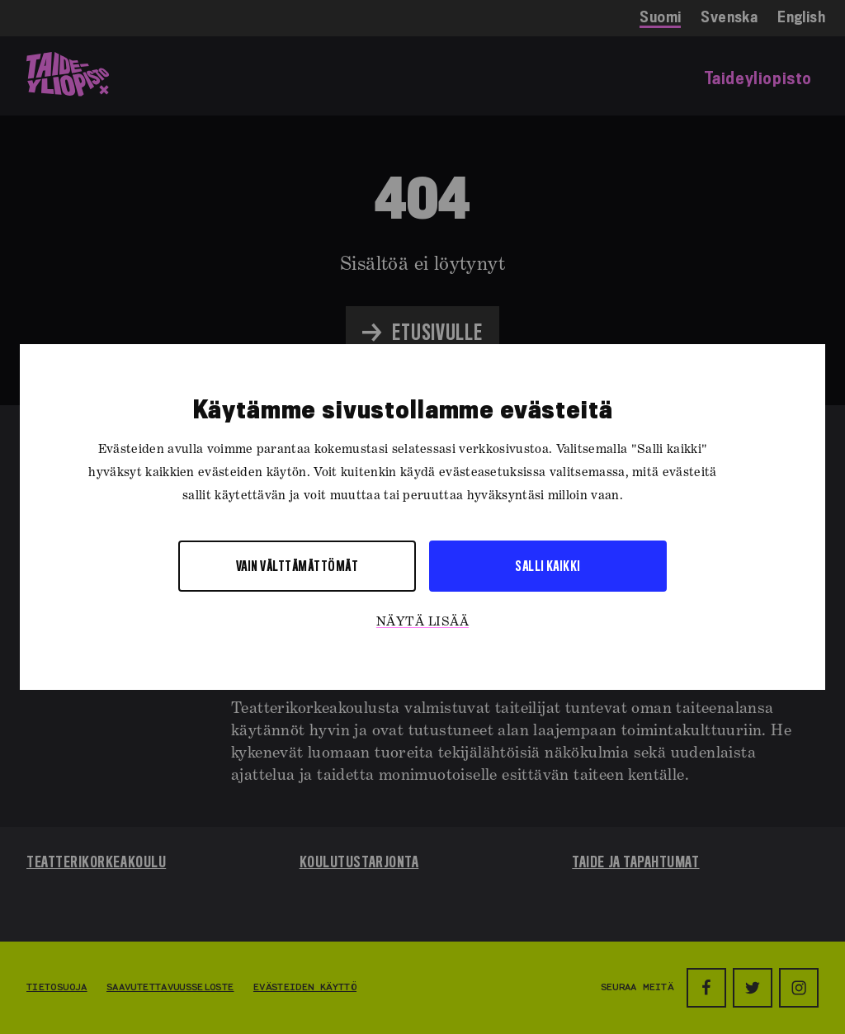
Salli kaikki (548, 566)
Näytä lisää (422, 622)
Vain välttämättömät (297, 566)
